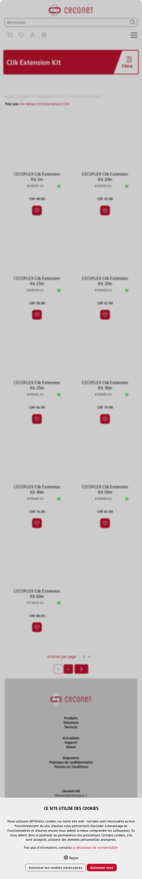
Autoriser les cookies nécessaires (55, 867)
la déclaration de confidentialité (95, 847)
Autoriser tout (101, 867)
